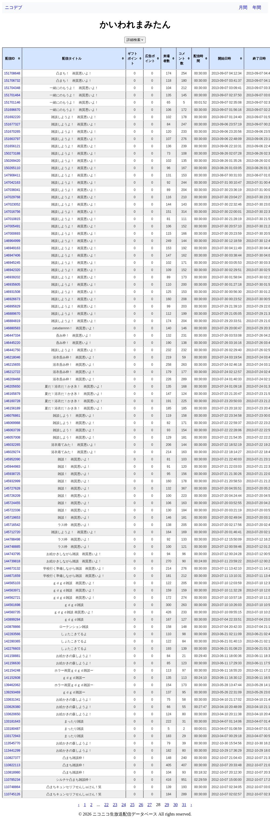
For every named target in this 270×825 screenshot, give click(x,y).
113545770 (12, 743)
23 (115, 804)
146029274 (12, 452)
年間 (256, 7)
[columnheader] (12, 58)
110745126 (12, 794)
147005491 (12, 226)
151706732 (12, 81)
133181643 (12, 721)
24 (124, 804)
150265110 (12, 168)
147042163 (12, 182)
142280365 (12, 641)
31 (184, 804)
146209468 (12, 379)
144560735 (12, 612)
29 (167, 804)
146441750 (12, 350)
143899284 (12, 619)
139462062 (12, 685)
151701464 (12, 95)
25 (132, 804)
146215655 (12, 365)
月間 (243, 7)
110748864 (12, 787)
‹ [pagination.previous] (78, 804)
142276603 (12, 649)
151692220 (12, 117)
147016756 (12, 212)
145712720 (12, 532)
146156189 (12, 408)
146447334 (12, 335)
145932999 (12, 481)
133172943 (12, 736)
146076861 (12, 415)
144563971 (12, 590)
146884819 (12, 321)
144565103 (12, 583)
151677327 (12, 124)
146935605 (12, 284)
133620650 (12, 714)
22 (106, 804)
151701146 (12, 102)
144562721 (12, 598)
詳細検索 (136, 40)
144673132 (12, 568)
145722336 (12, 510)
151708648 (12, 73)
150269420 (12, 161)
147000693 (12, 233)
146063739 (12, 430)
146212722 (12, 372)
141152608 (12, 678)
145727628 (12, 488)
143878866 (12, 627)
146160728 (12, 401)
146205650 (12, 386)
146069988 (12, 423)
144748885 (12, 547)
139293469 (12, 692)
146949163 (12, 248)
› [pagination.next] (191, 804)
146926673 (12, 299)
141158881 (12, 656)
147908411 (12, 175)
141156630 (12, 663)
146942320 (12, 270)
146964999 (12, 241)
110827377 (12, 758)
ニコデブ (13, 7)
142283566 (12, 634)
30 (175, 804)
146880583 (12, 328)
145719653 (12, 517)
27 (150, 804)
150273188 (12, 153)
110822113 (12, 765)
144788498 (12, 539)
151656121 (12, 146)
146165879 (12, 394)
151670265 (12, 131)
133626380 (12, 707)
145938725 (12, 474)
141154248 (12, 670)
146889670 (12, 314)
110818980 (12, 772)
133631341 (12, 699)
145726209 (12, 496)
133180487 (12, 729)
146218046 (12, 357)
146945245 (12, 263)
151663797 (12, 139)
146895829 (12, 306)
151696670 (12, 110)
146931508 (12, 292)
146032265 (12, 445)
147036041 (12, 190)
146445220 (12, 343)
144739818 (12, 561)
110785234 (12, 780)
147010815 (12, 219)
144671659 (12, 576)
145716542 (12, 525)
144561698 (12, 605)
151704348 (12, 88)
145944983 (12, 466)
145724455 (12, 503)
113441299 (12, 750)
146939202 (12, 277)
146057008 (12, 437)
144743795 (12, 554)
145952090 (12, 459)
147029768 (12, 197)
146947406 (12, 255)
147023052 (12, 204)
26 (141, 804)
